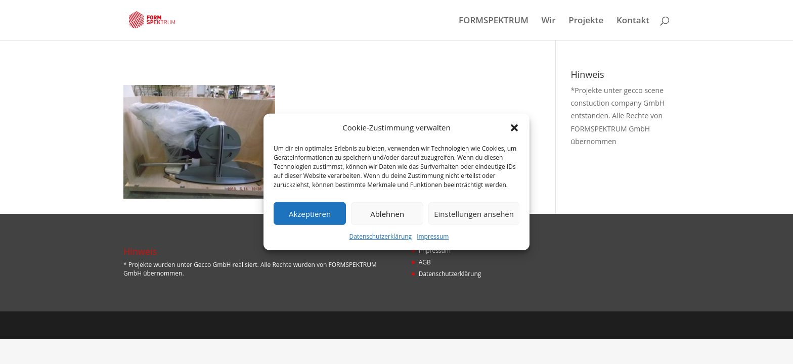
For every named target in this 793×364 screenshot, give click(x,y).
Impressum (433, 236)
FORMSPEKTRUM (493, 21)
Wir (549, 21)
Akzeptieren (310, 214)
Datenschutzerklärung (380, 236)
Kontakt (632, 21)
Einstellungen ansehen (474, 214)
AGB (425, 262)
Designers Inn (171, 325)
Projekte (585, 21)
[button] (514, 127)
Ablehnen (387, 214)
